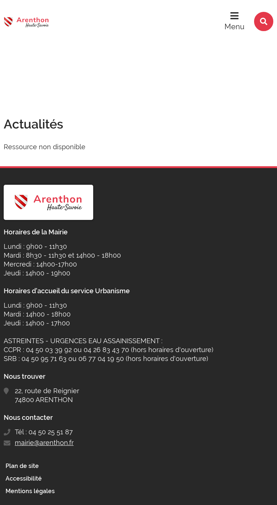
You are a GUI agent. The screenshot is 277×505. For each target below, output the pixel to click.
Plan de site (22, 465)
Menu (234, 26)
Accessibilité (24, 478)
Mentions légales (30, 491)
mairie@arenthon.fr (44, 443)
